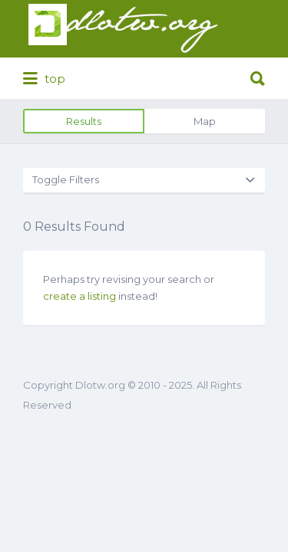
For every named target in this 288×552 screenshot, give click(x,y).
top (44, 78)
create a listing (79, 296)
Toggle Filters (65, 179)
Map (205, 121)
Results (83, 121)
